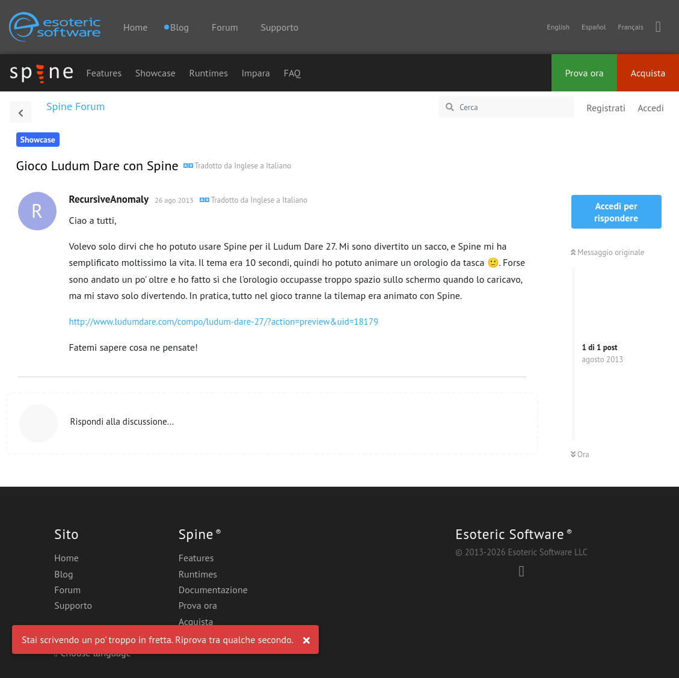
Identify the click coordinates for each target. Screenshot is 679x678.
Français (630, 26)
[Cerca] (506, 107)
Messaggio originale (608, 252)
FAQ (292, 73)
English (558, 26)
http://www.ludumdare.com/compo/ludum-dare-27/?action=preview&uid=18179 (224, 321)
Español (594, 26)
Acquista (648, 73)
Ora (580, 454)
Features (103, 73)
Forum (225, 27)
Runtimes (208, 73)
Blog (63, 574)
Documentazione (213, 590)
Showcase (155, 73)
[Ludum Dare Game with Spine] (237, 165)
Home (135, 27)
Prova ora (584, 73)
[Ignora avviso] (306, 641)
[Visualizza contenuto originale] (253, 199)
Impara (255, 73)
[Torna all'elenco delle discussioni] (20, 112)
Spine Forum (75, 106)
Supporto (280, 27)
